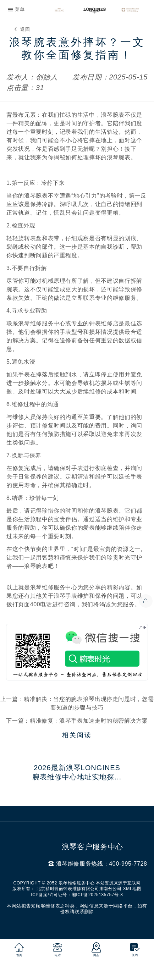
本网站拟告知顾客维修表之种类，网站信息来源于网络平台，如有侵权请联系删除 (77, 908)
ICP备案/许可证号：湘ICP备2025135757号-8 (77, 894)
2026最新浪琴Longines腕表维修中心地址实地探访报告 (77, 773)
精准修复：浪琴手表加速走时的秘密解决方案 (89, 721)
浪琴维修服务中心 (53, 587)
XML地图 (132, 888)
